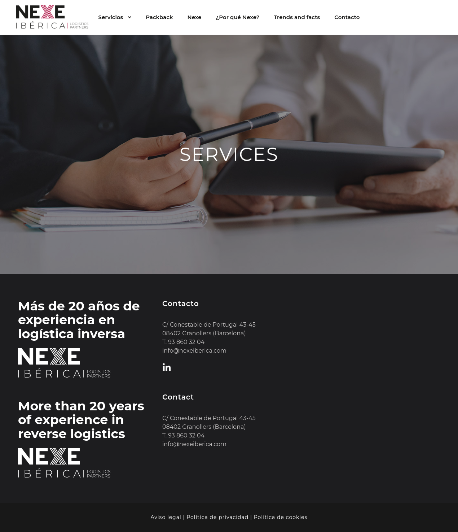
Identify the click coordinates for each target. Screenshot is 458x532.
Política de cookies (281, 517)
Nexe (195, 17)
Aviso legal (166, 517)
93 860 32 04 (186, 342)
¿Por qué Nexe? (238, 17)
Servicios (110, 17)
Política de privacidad (217, 517)
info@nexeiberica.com (194, 350)
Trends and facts (297, 17)
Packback (159, 17)
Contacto (347, 17)
